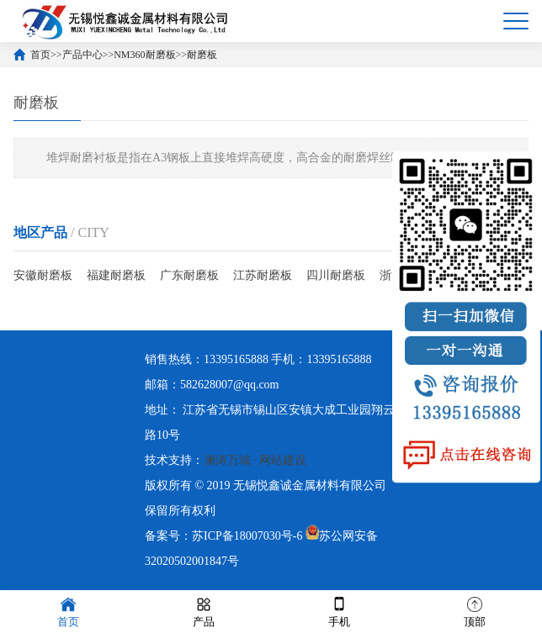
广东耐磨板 (189, 275)
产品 (204, 610)
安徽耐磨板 (42, 275)
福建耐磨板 (116, 275)
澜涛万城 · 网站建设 (255, 460)
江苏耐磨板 (262, 275)
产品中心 (82, 55)
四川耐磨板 (335, 275)
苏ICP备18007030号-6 (247, 536)
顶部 (475, 610)
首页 (40, 55)
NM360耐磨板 (144, 55)
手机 (339, 610)
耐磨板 (202, 55)
